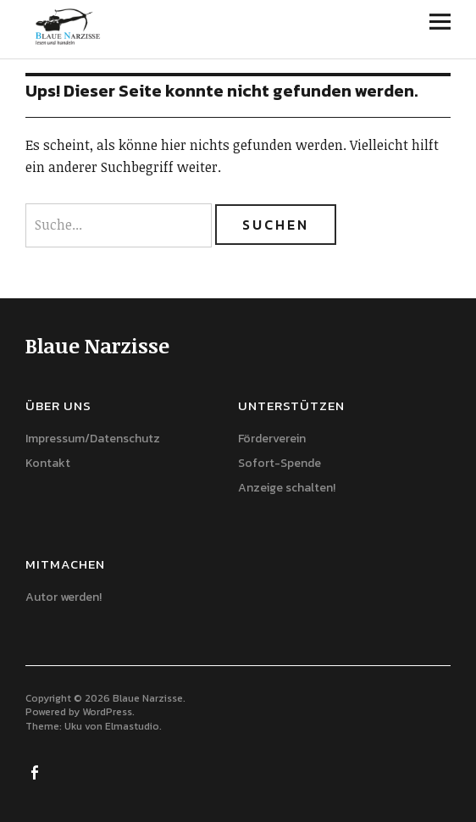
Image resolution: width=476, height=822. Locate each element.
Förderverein (272, 438)
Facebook (36, 771)
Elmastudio (132, 726)
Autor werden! (63, 597)
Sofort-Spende (279, 463)
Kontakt (47, 463)
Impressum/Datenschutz (92, 438)
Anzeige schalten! (286, 488)
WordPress (107, 711)
